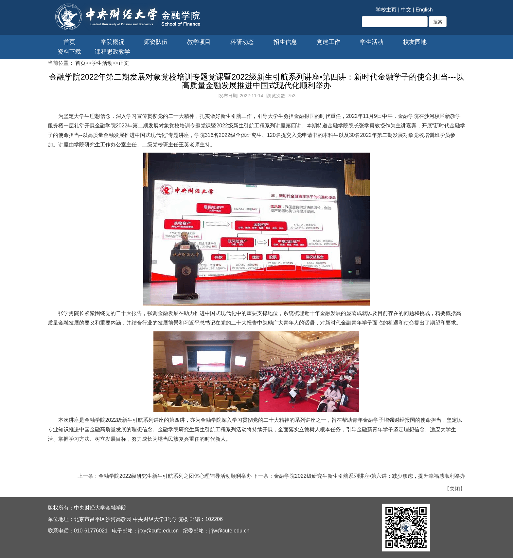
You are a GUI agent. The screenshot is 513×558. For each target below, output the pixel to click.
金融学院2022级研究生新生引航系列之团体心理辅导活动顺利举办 (175, 476)
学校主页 (386, 9)
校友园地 (415, 42)
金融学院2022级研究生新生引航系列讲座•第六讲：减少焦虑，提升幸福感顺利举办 (369, 476)
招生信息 (285, 42)
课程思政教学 (112, 51)
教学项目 (199, 42)
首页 (69, 42)
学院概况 (112, 42)
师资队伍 (156, 42)
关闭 (455, 489)
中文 (406, 9)
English (424, 9)
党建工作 (328, 42)
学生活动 (371, 42)
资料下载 (69, 51)
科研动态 (242, 42)
